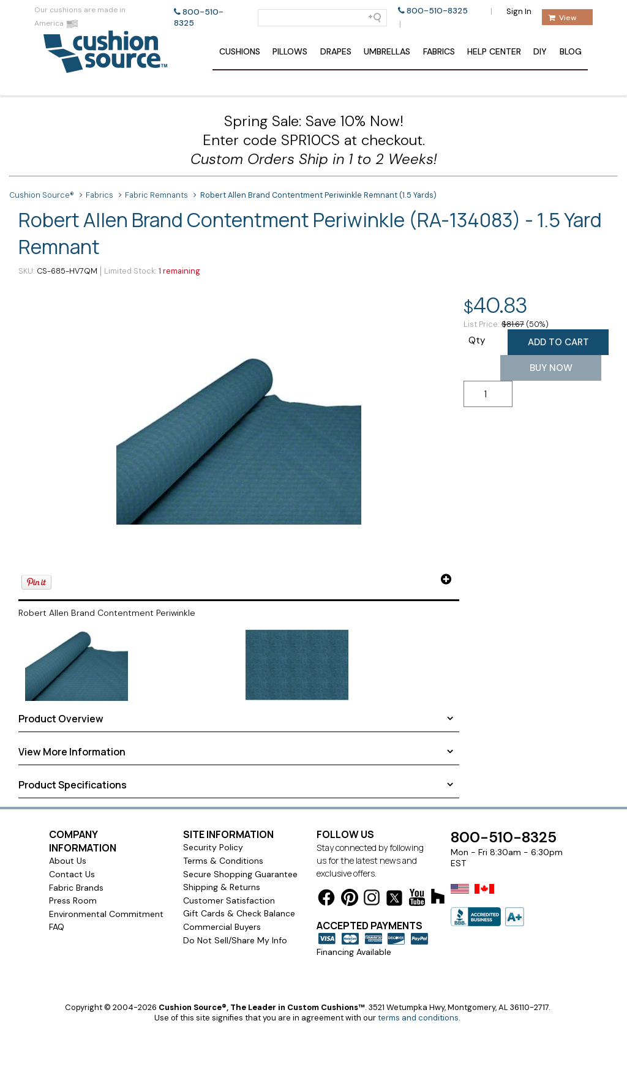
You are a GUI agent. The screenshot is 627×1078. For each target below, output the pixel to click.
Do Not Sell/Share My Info (235, 940)
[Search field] (322, 17)
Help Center (494, 51)
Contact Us (72, 874)
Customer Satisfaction (229, 900)
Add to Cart (558, 342)
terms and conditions (418, 1017)
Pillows (289, 51)
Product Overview (60, 718)
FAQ (56, 926)
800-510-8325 (437, 11)
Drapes (335, 51)
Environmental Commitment (106, 913)
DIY (540, 51)
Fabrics (439, 51)
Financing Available (354, 951)
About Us (67, 860)
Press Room (73, 900)
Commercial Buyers (222, 926)
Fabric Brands (76, 887)
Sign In (518, 11)
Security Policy (213, 847)
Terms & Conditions (223, 860)
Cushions (239, 51)
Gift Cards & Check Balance (239, 913)
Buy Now (551, 368)
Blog (571, 51)
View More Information (72, 751)
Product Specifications (72, 785)
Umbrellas (387, 51)
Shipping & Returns (221, 887)
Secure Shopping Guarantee (240, 874)
